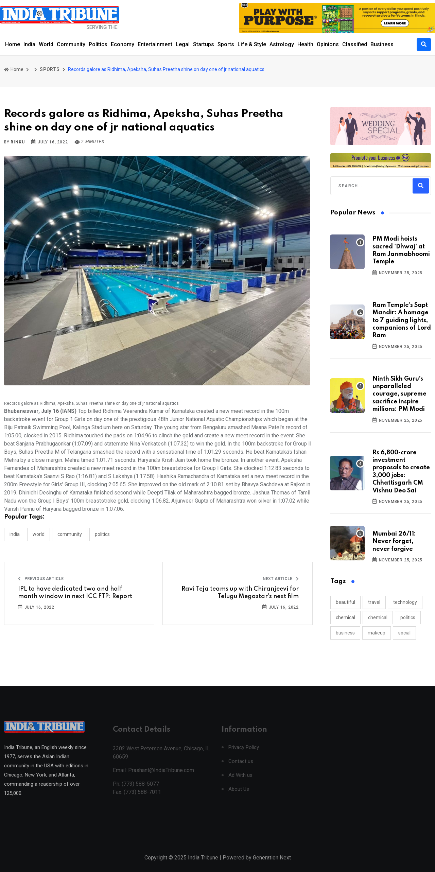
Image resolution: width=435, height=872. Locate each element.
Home (12, 44)
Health (305, 44)
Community (71, 44)
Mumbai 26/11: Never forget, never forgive (394, 541)
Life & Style (252, 44)
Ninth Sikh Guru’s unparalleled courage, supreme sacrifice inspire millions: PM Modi (399, 394)
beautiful (345, 602)
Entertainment (155, 44)
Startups (203, 44)
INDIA (15, 534)
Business (382, 44)
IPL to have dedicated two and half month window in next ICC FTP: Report (75, 592)
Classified (354, 44)
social (404, 632)
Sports (226, 44)
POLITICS (102, 534)
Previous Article (41, 578)
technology (405, 602)
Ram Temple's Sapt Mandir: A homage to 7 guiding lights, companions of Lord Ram (401, 320)
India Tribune (203, 864)
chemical (345, 617)
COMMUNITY (69, 534)
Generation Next (272, 864)
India (29, 44)
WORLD (39, 534)
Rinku (17, 142)
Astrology (281, 44)
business (345, 632)
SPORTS (50, 69)
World (46, 44)
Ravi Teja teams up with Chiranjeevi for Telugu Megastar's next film (240, 592)
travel (374, 602)
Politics (98, 44)
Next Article (281, 578)
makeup (376, 632)
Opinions (328, 44)
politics (407, 617)
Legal (183, 44)
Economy (122, 44)
